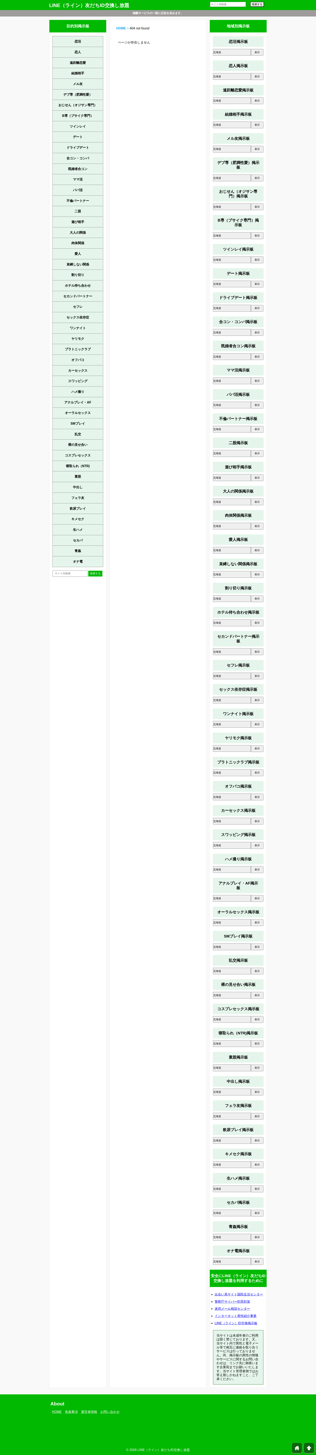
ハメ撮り (77, 391)
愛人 (78, 253)
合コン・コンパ (78, 158)
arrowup (309, 1448)
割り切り (77, 275)
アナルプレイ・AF (77, 402)
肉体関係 (77, 243)
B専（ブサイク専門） (78, 115)
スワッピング (77, 381)
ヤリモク (77, 338)
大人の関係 (78, 232)
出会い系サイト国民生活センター (239, 1294)
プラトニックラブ (78, 349)
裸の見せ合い (77, 444)
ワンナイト (78, 328)
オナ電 (78, 561)
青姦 (78, 551)
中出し (78, 487)
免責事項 (71, 1412)
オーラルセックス (78, 413)
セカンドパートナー (77, 296)
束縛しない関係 (78, 264)
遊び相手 (77, 222)
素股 (78, 476)
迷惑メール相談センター (232, 1308)
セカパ (78, 540)
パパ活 (78, 190)
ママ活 (78, 179)
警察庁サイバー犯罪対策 (232, 1301)
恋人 (78, 52)
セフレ (78, 306)
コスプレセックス (78, 455)
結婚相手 (77, 73)
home (297, 1448)
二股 (78, 211)
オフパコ (77, 360)
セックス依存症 (78, 317)
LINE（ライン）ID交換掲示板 (236, 1323)
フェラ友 (77, 498)
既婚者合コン (77, 169)
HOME (121, 28)
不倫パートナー (78, 200)
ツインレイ (78, 126)
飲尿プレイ (78, 508)
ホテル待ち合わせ (78, 285)
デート (78, 137)
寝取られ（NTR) (78, 466)
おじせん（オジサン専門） (77, 105)
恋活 (78, 41)
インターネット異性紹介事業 (236, 1316)
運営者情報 (89, 1412)
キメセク (77, 519)
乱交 (78, 434)
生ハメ (78, 529)
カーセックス (77, 370)
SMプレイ (78, 423)
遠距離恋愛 (78, 62)
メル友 (78, 84)
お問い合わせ (110, 1412)
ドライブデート (78, 147)
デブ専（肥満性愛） (77, 94)
